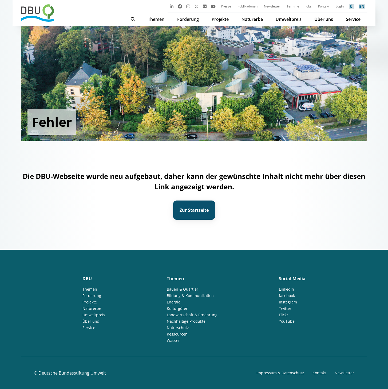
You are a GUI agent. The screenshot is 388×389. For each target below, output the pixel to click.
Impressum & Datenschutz (280, 372)
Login (340, 6)
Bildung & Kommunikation (190, 295)
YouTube (287, 321)
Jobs (309, 6)
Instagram (288, 302)
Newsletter (272, 6)
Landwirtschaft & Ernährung (192, 314)
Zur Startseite (194, 210)
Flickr (283, 314)
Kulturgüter (177, 308)
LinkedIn (286, 289)
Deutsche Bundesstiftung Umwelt (72, 373)
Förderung (188, 19)
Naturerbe (252, 19)
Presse (226, 6)
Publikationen (247, 6)
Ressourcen (177, 334)
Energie (173, 302)
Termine (293, 6)
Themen (156, 19)
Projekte (220, 19)
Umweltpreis (289, 19)
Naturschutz (178, 327)
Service (353, 19)
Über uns (323, 19)
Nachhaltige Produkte (186, 321)
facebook (287, 295)
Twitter (285, 308)
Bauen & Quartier (182, 289)
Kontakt (323, 6)
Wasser (173, 340)
